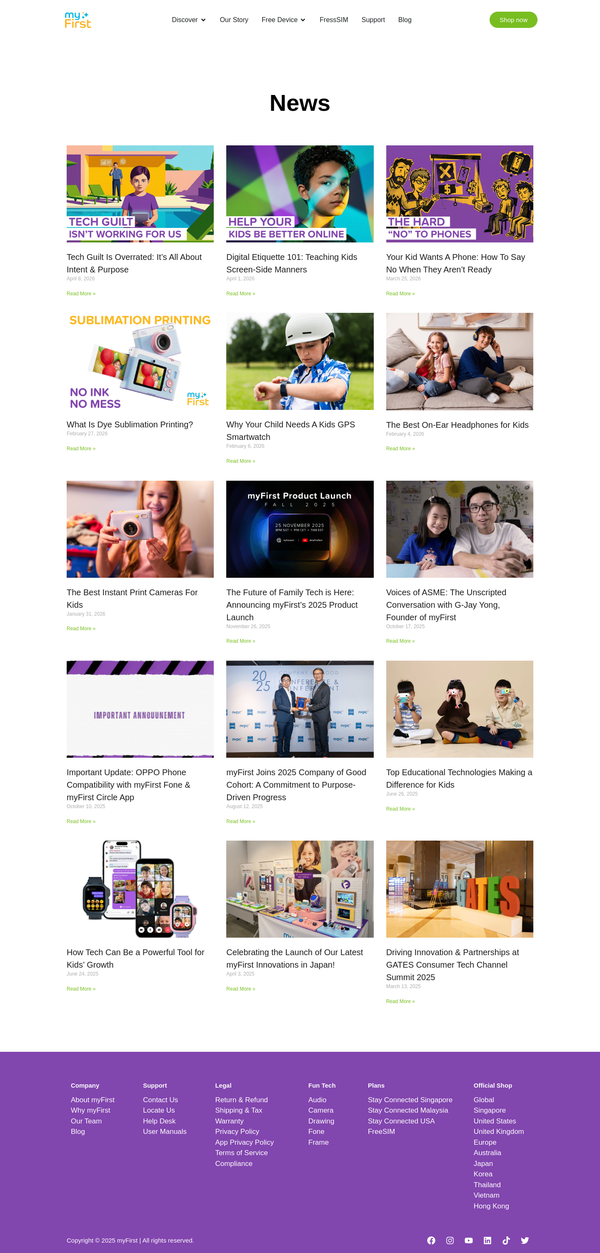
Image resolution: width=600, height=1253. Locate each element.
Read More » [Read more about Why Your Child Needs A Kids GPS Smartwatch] (240, 461)
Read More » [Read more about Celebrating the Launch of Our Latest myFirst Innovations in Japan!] (240, 989)
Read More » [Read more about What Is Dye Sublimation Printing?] (81, 449)
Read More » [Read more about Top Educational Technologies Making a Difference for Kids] (400, 809)
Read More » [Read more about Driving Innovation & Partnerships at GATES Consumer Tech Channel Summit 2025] (400, 1001)
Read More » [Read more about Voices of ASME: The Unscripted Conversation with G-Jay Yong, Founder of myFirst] (400, 641)
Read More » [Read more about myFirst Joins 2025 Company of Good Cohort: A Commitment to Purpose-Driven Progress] (240, 821)
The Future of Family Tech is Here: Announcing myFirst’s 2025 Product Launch (292, 605)
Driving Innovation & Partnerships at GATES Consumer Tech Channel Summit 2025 (452, 965)
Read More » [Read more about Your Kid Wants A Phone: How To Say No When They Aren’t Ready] (400, 294)
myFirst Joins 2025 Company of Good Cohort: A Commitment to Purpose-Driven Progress (296, 785)
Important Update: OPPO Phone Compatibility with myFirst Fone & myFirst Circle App (128, 785)
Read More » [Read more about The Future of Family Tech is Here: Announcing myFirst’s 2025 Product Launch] (240, 641)
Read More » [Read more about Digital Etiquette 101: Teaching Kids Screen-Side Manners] (240, 294)
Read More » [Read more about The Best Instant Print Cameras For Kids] (81, 628)
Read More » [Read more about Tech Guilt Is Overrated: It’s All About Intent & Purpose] (81, 294)
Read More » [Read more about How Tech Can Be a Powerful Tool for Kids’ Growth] (81, 989)
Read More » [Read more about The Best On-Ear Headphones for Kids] (400, 449)
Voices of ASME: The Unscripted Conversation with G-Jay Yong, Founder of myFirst (446, 605)
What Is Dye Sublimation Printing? (130, 424)
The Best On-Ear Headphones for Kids (457, 424)
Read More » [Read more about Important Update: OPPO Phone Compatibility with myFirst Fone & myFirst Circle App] (81, 821)
